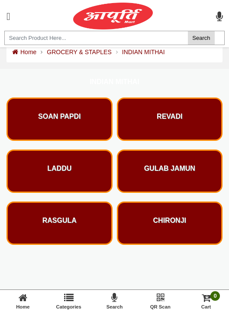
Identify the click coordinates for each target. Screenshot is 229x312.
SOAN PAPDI (59, 116)
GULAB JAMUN (169, 168)
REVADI (169, 116)
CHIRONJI (169, 220)
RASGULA (59, 220)
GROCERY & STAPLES (79, 52)
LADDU (59, 168)
